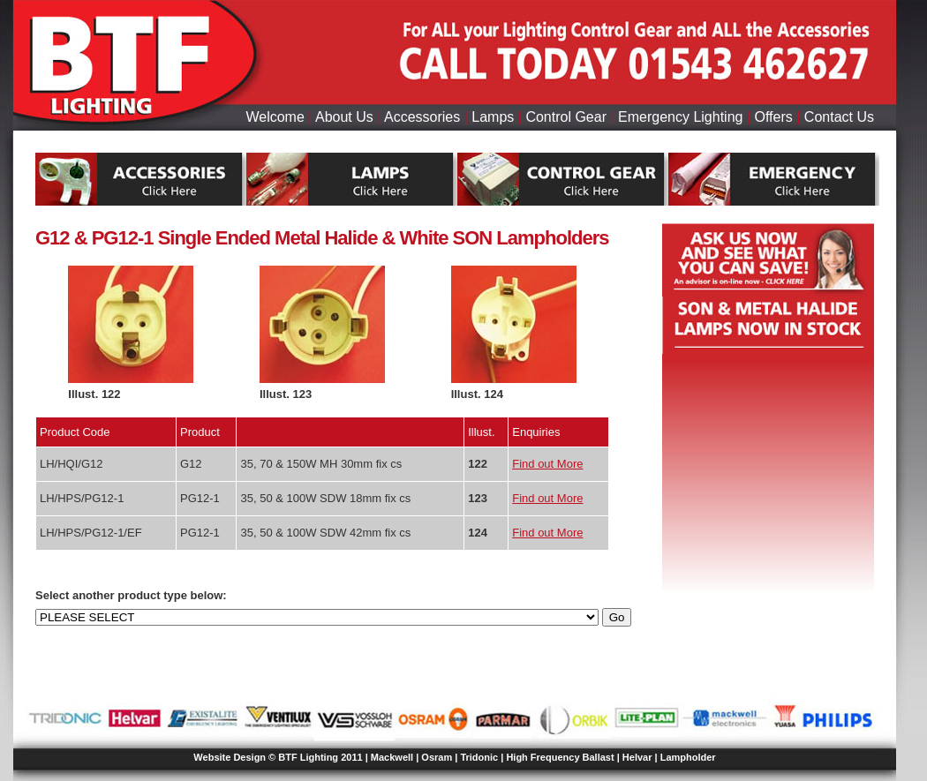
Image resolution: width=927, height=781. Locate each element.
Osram (436, 757)
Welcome (274, 116)
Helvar (637, 757)
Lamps (492, 116)
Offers (774, 116)
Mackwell (392, 757)
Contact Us (839, 116)
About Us (344, 116)
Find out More (547, 463)
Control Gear (566, 116)
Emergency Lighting (680, 116)
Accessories (422, 116)
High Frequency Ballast (560, 757)
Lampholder (688, 757)
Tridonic (479, 757)
